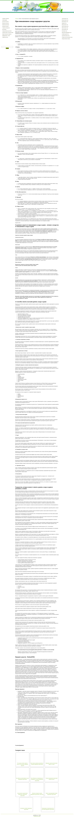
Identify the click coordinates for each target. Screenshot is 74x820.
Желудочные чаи (65, 24)
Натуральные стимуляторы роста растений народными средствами (47, 804)
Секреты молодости (6, 27)
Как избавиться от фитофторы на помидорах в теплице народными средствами (37, 774)
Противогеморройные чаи (66, 32)
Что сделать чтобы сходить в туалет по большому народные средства (22, 759)
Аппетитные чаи (65, 18)
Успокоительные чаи (65, 35)
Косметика (4, 29)
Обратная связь (5, 37)
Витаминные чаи (65, 21)
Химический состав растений (7, 32)
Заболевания (4, 20)
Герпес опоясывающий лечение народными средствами (51, 789)
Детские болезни (5, 21)
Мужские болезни (5, 24)
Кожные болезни (5, 26)
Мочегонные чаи (65, 27)
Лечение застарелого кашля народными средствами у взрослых (37, 789)
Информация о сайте (6, 35)
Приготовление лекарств (6, 34)
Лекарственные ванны (66, 38)
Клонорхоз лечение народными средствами (26, 804)
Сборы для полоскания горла (67, 37)
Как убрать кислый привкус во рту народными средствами (22, 774)
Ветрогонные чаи (65, 20)
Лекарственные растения (6, 30)
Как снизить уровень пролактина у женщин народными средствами (37, 759)
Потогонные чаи (65, 29)
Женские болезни (5, 23)
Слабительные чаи (65, 34)
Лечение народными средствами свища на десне (51, 774)
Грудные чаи (64, 23)
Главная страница (5, 18)
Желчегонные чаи (65, 26)
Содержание (35, 816)
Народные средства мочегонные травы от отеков (51, 759)
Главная (26, 0)
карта (39, 816)
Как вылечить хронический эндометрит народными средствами (22, 789)
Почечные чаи (64, 30)
